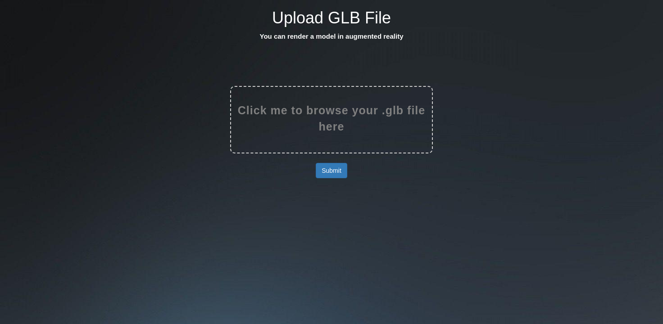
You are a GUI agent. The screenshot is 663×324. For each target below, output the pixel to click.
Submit (331, 170)
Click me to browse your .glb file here (331, 118)
